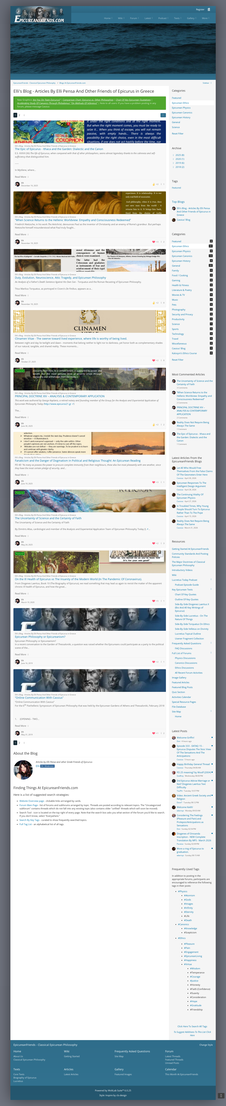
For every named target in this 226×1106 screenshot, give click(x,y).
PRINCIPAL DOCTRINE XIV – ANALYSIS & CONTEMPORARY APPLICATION (60, 396)
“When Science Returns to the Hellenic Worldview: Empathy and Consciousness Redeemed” (73, 220)
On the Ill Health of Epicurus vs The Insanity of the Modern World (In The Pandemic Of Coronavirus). (78, 579)
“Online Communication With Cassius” (39, 697)
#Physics (182, 891)
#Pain (187, 947)
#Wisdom (195, 968)
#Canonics (183, 924)
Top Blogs (178, 202)
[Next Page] (24, 115)
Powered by (113, 1090)
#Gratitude (195, 1005)
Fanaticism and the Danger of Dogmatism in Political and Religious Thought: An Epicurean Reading (78, 460)
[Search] (209, 9)
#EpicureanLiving (193, 956)
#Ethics (182, 938)
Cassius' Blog (183, 219)
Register (200, 9)
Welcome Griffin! (185, 737)
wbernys (180, 810)
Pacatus (180, 844)
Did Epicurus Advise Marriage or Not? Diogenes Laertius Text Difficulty (193, 784)
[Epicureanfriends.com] (40, 14)
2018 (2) (178, 166)
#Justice (194, 980)
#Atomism (189, 895)
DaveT (179, 802)
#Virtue (188, 964)
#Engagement (191, 951)
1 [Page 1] (15, 115)
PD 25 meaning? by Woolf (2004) (194, 772)
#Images (188, 903)
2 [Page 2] (19, 115)
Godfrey (180, 776)
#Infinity (188, 907)
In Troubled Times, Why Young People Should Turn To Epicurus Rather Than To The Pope (193, 509)
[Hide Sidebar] (208, 83)
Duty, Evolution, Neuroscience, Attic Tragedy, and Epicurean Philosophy (60, 277)
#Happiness (190, 960)
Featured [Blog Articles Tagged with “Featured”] (176, 187)
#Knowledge (190, 928)
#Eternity (189, 911)
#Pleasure (189, 943)
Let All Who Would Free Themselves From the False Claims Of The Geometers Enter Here (195, 471)
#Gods (187, 899)
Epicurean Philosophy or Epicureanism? (40, 637)
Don (178, 741)
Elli (38, 766)
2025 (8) (178, 154)
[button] (163, 115)
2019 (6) (178, 162)
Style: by (113, 1095)
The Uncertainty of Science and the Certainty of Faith (48, 518)
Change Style (206, 1044)
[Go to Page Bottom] (221, 1095)
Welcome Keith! (185, 807)
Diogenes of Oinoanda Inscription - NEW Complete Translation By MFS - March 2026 (194, 837)
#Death (188, 920)
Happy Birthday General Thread (193, 764)
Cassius (180, 478)
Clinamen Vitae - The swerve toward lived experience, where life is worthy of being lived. (71, 338)
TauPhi (180, 791)
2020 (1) (178, 158)
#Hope (193, 1001)
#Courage (195, 976)
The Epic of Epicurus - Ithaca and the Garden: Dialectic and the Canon (59, 149)
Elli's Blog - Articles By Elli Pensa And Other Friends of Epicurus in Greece (194, 211)
